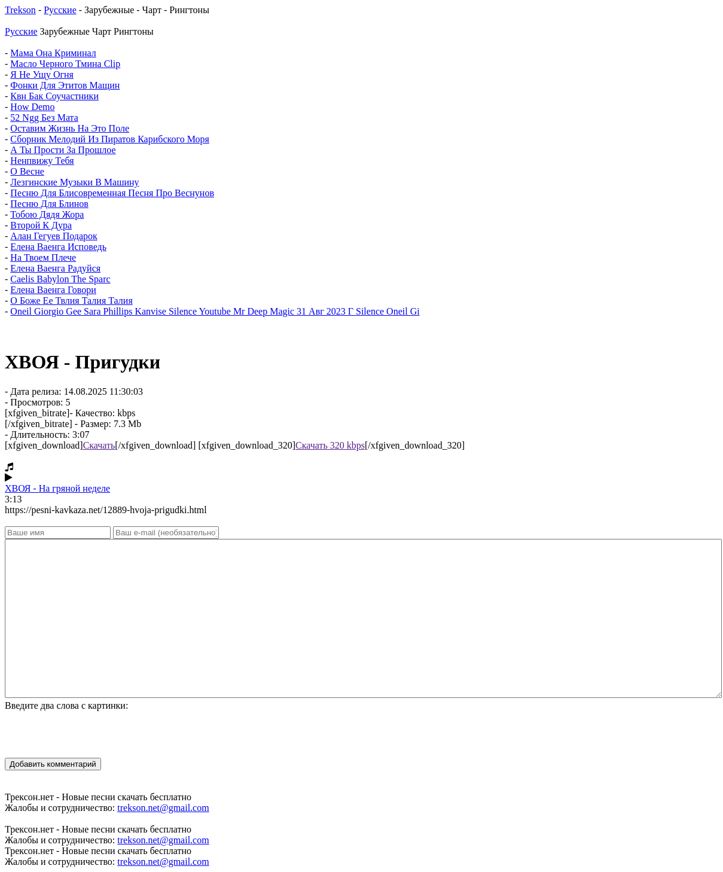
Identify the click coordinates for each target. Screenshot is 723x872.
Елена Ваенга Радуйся (55, 268)
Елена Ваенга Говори (53, 290)
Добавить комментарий (53, 764)
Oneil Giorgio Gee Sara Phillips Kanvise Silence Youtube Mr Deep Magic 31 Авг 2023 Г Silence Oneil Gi (214, 311)
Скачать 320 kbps (330, 445)
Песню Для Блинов (49, 204)
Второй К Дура (41, 225)
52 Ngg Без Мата (44, 117)
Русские (60, 10)
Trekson (20, 10)
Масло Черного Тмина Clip (65, 64)
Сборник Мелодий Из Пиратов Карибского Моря (109, 139)
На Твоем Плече (43, 257)
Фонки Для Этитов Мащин (65, 85)
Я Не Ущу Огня (42, 74)
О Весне (27, 171)
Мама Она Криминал (53, 53)
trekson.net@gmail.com (163, 808)
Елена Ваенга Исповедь (58, 247)
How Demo (32, 107)
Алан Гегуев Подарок (53, 236)
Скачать (99, 445)
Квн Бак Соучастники (54, 96)
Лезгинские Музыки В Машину (74, 182)
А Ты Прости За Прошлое (62, 150)
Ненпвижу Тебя (42, 161)
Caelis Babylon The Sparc (60, 279)
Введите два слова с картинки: (66, 705)
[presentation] (96, 734)
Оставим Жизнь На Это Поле (69, 128)
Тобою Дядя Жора (47, 214)
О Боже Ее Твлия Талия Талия (71, 300)
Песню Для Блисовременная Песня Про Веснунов (112, 193)
